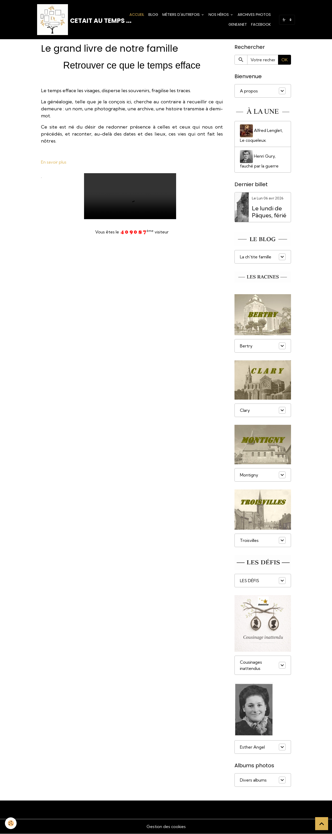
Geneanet (238, 24)
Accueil (136, 14)
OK (284, 60)
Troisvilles (249, 540)
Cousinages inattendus (251, 665)
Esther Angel (252, 747)
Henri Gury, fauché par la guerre (259, 159)
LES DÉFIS (249, 580)
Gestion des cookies (166, 826)
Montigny (249, 475)
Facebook (261, 24)
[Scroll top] (321, 823)
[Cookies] (11, 823)
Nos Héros (219, 14)
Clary (245, 410)
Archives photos (254, 14)
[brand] (76, 19)
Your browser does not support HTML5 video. (130, 196)
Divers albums (253, 780)
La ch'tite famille (255, 257)
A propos (249, 91)
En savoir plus (53, 162)
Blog (153, 14)
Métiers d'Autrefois (181, 14)
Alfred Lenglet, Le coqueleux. (261, 134)
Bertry (246, 346)
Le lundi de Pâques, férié (269, 212)
